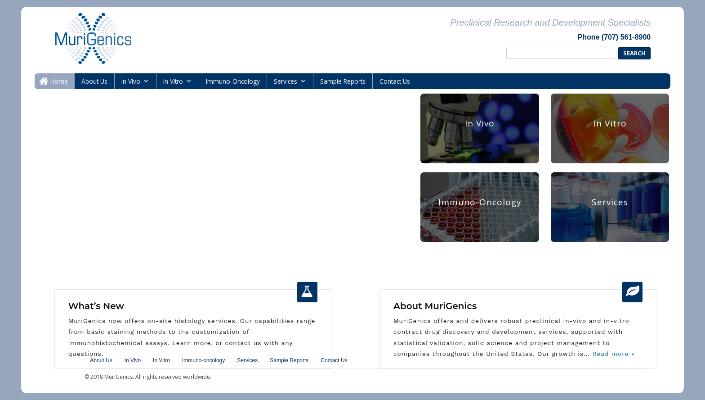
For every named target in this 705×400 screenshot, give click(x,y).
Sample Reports (343, 81)
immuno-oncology (233, 81)
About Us (94, 81)
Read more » (612, 353)
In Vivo (130, 81)
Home (59, 81)
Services (285, 81)
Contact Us (394, 81)
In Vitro (173, 81)
